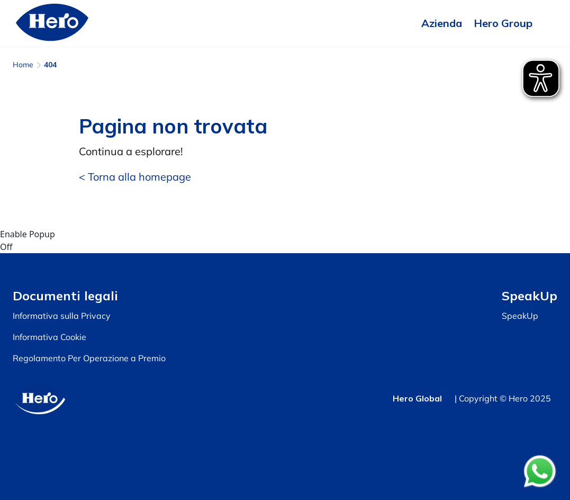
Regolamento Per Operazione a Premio (89, 358)
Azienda (441, 23)
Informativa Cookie (49, 337)
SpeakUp (520, 315)
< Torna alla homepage (135, 176)
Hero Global (417, 398)
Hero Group (503, 23)
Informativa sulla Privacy (62, 315)
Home (23, 64)
